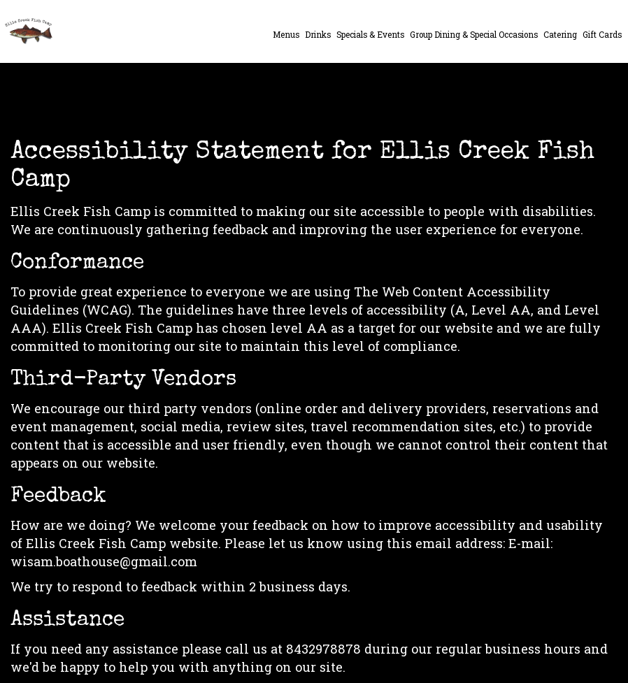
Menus (286, 34)
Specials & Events (370, 34)
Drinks (318, 34)
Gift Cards (602, 34)
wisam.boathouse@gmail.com (103, 561)
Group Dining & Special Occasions (474, 34)
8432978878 (323, 648)
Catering (560, 34)
